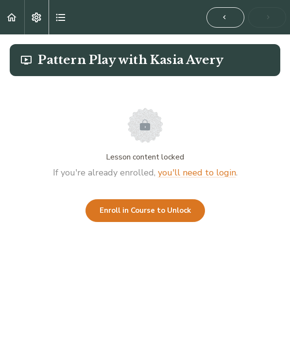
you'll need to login (197, 172)
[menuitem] (36, 17)
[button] (12, 17)
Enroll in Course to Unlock (145, 210)
